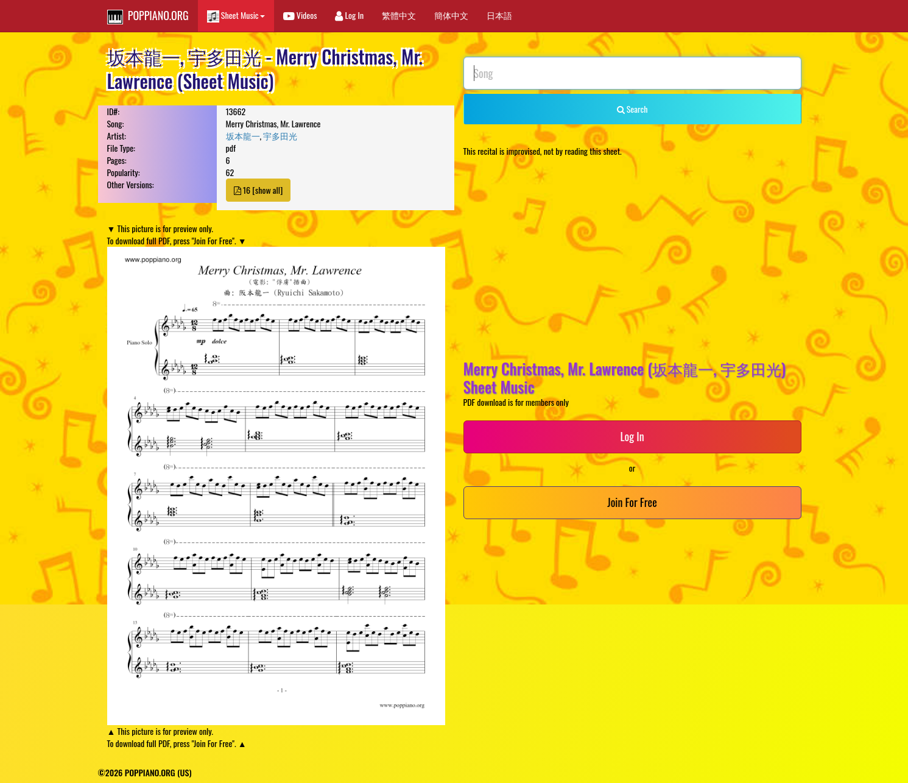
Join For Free (631, 502)
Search (632, 108)
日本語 (499, 15)
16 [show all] (258, 189)
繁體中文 (399, 15)
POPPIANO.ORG (148, 15)
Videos (300, 15)
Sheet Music (236, 16)
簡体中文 (451, 15)
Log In (349, 15)
